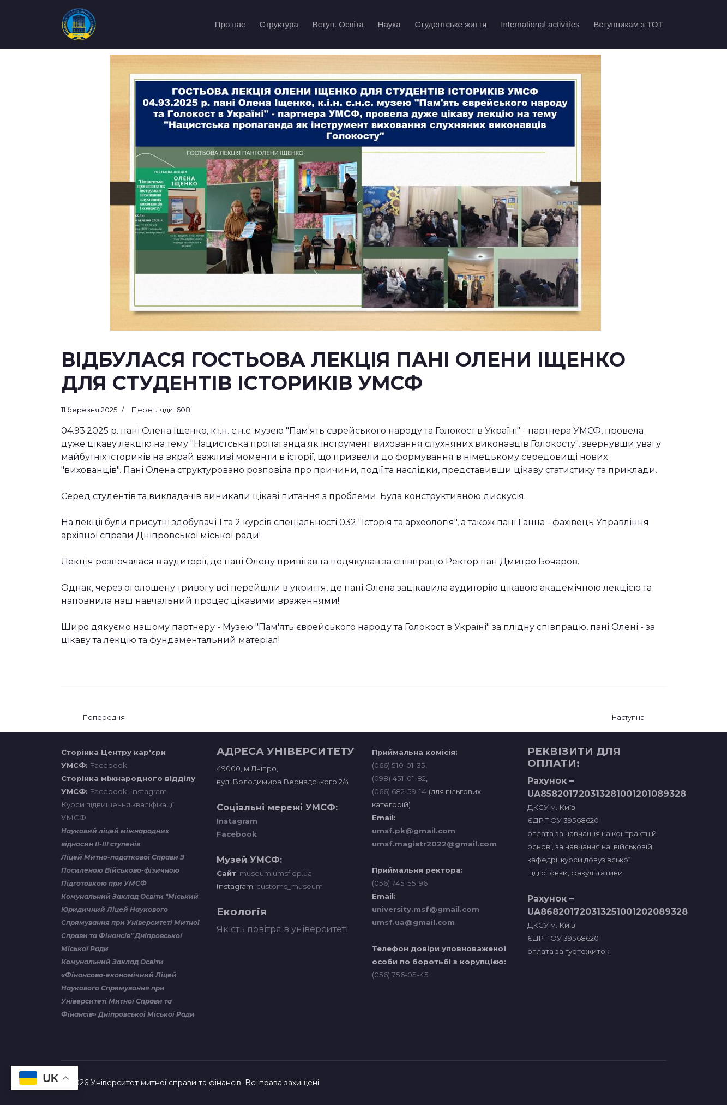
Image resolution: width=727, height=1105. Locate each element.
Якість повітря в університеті (282, 929)
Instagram (148, 791)
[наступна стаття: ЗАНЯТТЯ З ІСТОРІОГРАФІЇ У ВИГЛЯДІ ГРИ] (628, 718)
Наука (389, 24)
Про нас (230, 24)
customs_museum (289, 886)
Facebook (108, 765)
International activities (540, 24)
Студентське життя (451, 24)
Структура (279, 24)
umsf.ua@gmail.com (413, 922)
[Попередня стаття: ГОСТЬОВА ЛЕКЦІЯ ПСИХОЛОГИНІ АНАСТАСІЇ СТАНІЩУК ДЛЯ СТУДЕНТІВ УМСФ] (104, 718)
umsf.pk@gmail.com (413, 830)
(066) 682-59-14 (399, 791)
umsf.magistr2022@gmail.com (434, 843)
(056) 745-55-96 (400, 883)
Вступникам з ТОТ (628, 24)
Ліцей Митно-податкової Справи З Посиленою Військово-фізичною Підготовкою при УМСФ (122, 870)
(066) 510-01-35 (398, 765)
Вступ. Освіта (338, 24)
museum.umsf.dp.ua (275, 873)
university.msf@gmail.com (425, 909)
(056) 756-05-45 (400, 974)
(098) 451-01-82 (399, 778)
